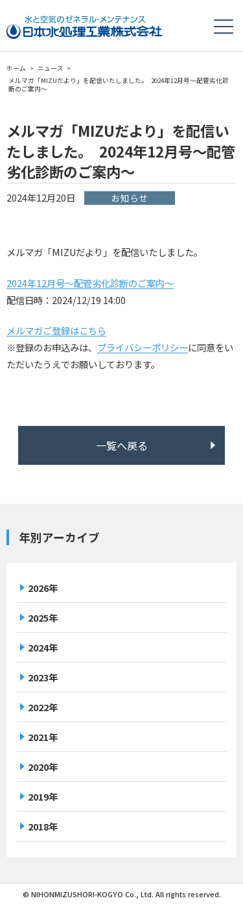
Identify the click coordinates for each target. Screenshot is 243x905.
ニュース (51, 68)
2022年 (43, 707)
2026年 (43, 587)
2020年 (43, 766)
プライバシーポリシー (142, 347)
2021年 (43, 737)
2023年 (43, 677)
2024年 (43, 647)
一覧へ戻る (122, 445)
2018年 (43, 826)
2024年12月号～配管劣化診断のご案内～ (90, 283)
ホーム (16, 68)
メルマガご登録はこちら (56, 330)
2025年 (43, 617)
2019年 (43, 796)
